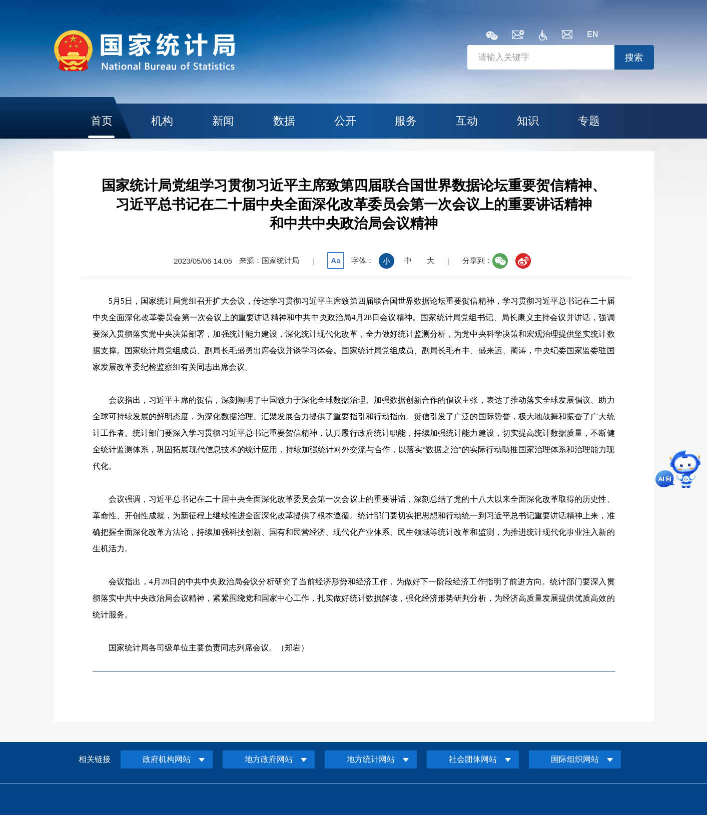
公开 (345, 121)
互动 (467, 121)
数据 (284, 121)
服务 (406, 121)
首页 (102, 121)
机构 (162, 121)
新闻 (223, 121)
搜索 (634, 58)
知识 (528, 121)
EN (592, 34)
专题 (589, 121)
